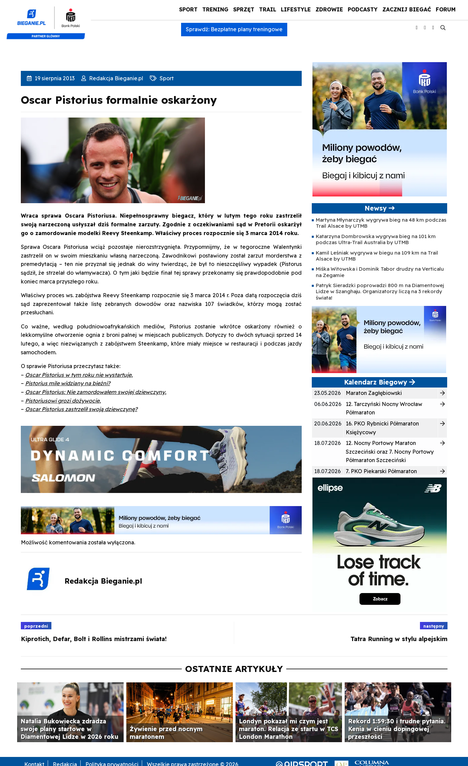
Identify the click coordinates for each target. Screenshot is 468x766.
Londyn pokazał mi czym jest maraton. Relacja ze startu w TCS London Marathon (288, 728)
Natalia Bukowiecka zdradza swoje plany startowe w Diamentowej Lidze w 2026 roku (69, 728)
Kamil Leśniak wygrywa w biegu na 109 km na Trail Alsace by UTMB (377, 256)
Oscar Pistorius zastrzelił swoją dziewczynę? (81, 409)
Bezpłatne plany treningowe (247, 29)
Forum (446, 9)
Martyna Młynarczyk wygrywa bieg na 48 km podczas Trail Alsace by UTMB (381, 223)
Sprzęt (243, 9)
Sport (188, 9)
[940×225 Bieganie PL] (161, 458)
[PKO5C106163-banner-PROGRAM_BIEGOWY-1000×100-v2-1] (161, 519)
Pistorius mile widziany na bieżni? (67, 383)
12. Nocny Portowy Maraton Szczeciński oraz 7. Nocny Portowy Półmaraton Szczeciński (390, 451)
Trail (267, 9)
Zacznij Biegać (406, 9)
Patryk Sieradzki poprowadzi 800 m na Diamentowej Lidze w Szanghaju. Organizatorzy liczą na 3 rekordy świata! (380, 291)
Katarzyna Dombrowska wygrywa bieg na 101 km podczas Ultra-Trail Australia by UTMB (376, 239)
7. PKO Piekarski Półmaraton (381, 471)
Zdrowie (329, 9)
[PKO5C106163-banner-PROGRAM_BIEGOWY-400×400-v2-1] (379, 128)
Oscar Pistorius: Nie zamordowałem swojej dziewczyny (95, 392)
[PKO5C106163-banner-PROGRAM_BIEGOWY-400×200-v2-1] (379, 338)
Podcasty (363, 9)
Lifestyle (296, 9)
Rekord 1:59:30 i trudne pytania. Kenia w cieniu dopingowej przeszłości (396, 728)
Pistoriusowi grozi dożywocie (62, 400)
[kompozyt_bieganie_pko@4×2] (48, 19)
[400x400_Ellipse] (379, 544)
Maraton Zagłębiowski (374, 393)
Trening (215, 9)
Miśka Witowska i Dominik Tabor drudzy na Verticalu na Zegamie (380, 272)
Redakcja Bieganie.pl (115, 78)
